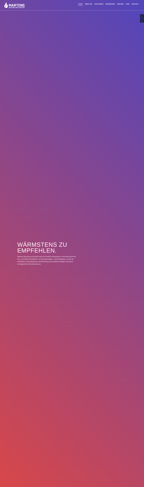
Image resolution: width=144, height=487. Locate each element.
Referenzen (110, 5)
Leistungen (98, 5)
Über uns (88, 5)
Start (80, 5)
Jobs (127, 5)
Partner (120, 5)
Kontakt (135, 5)
